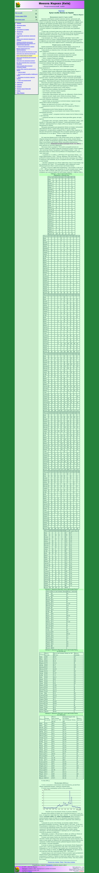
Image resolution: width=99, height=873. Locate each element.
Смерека (19, 90)
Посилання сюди (20, 19)
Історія (19, 28)
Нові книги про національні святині (26, 64)
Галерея (19, 92)
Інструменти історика (23, 30)
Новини (19, 23)
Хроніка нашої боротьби (24, 95)
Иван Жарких (20, 99)
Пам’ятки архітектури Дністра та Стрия (27, 54)
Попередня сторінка (53, 862)
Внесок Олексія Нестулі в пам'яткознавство (23, 51)
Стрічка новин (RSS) (21, 16)
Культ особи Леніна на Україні (24, 58)
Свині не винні (22, 76)
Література (20, 33)
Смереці (30, 871)
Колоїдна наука (21, 26)
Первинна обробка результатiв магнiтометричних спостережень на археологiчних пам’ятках (26, 45)
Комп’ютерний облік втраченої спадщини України (24, 70)
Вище (61, 862)
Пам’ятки (19, 35)
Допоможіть (49, 865)
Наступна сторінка (69, 862)
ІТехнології (20, 88)
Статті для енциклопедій (24, 85)
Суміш (18, 97)
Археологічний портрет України (26, 49)
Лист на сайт (18, 13)
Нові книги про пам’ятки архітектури (26, 56)
